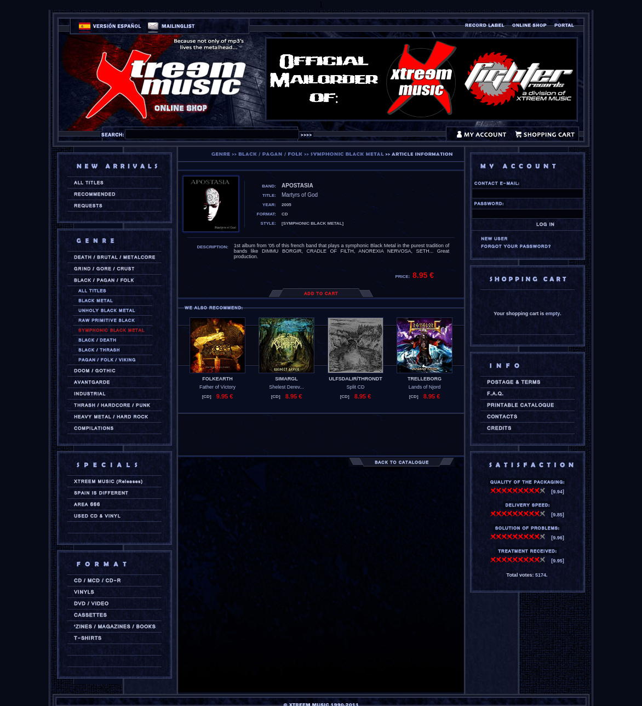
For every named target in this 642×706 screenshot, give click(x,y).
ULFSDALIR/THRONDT (355, 379)
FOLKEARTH (217, 379)
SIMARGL (286, 379)
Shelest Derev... (286, 387)
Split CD (355, 387)
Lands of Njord (425, 387)
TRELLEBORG (425, 379)
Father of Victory (217, 387)
